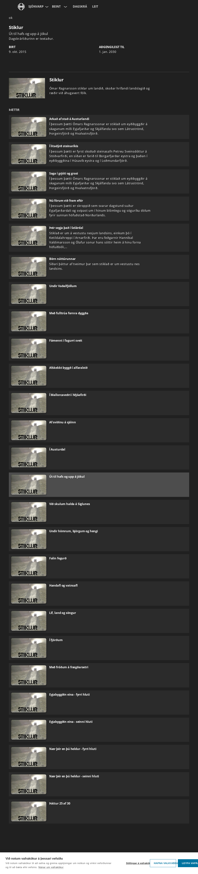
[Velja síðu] (46, 7)
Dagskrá (80, 6)
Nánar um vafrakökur (51, 867)
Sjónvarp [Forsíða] (36, 6)
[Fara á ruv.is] (21, 6)
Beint (56, 6)
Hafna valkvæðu (165, 863)
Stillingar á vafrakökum (137, 863)
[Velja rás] (65, 7)
